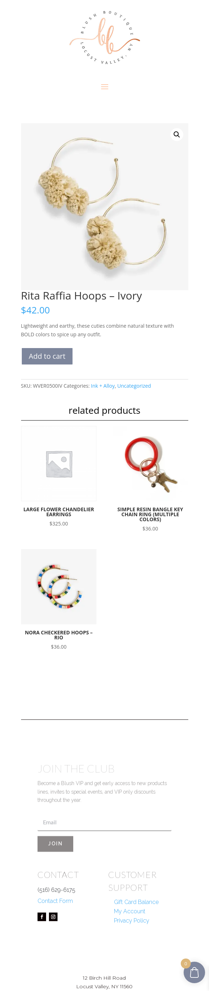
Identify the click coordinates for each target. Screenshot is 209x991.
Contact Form (55, 928)
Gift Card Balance (136, 929)
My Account (129, 938)
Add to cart (47, 356)
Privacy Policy (131, 948)
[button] (176, 134)
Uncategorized (134, 385)
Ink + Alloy (103, 385)
